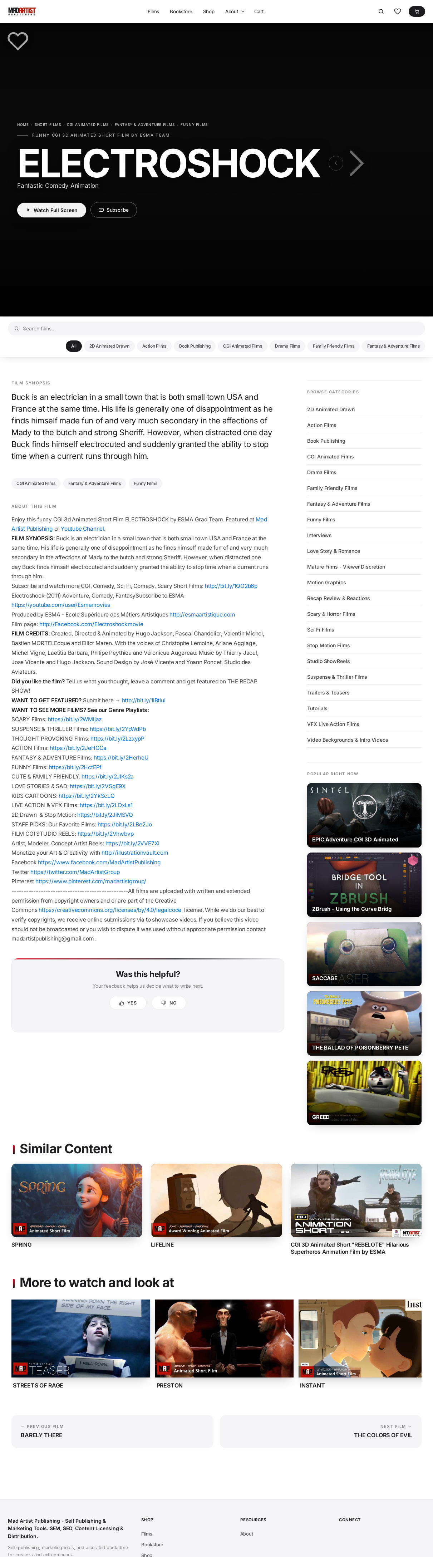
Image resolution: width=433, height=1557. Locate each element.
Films (153, 11)
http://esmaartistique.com (202, 614)
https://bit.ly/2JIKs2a (108, 776)
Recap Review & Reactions (338, 598)
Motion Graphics (326, 582)
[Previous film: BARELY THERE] (336, 163)
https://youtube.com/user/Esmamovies (60, 604)
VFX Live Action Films (333, 724)
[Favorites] (397, 11)
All (73, 346)
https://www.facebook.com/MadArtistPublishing (100, 862)
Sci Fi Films (320, 630)
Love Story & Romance (333, 551)
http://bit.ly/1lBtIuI (144, 700)
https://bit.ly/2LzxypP (117, 738)
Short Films (48, 124)
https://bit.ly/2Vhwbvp (106, 833)
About (231, 11)
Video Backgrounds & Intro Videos (347, 740)
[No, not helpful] (169, 1003)
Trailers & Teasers (328, 692)
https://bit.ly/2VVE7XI (133, 843)
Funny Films (194, 124)
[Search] (381, 11)
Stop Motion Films (328, 645)
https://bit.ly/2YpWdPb (118, 729)
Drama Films (287, 346)
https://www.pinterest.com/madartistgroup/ (91, 881)
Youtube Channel (82, 528)
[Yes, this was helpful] (128, 1003)
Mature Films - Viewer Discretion (346, 567)
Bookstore (181, 11)
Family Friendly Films (333, 346)
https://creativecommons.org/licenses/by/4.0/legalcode (110, 910)
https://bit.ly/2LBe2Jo (125, 824)
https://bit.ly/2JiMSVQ (105, 814)
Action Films (154, 346)
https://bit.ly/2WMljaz (75, 719)
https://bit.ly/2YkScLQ (87, 795)
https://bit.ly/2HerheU (121, 757)
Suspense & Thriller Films (337, 677)
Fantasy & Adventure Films (145, 124)
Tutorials (317, 708)
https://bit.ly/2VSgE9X (98, 786)
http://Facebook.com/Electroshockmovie (91, 624)
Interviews (319, 535)
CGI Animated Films (88, 124)
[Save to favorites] (18, 41)
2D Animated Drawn (109, 346)
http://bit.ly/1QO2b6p (231, 586)
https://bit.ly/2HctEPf (75, 767)
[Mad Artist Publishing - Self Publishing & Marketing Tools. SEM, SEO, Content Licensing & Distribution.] (22, 11)
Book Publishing (194, 346)
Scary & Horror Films (331, 614)
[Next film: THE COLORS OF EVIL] (355, 163)
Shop (209, 11)
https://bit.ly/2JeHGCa (78, 748)
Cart (259, 11)
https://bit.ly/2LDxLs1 (106, 805)
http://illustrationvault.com (135, 852)
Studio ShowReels (328, 661)
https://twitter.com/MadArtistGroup (75, 872)
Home (23, 124)
